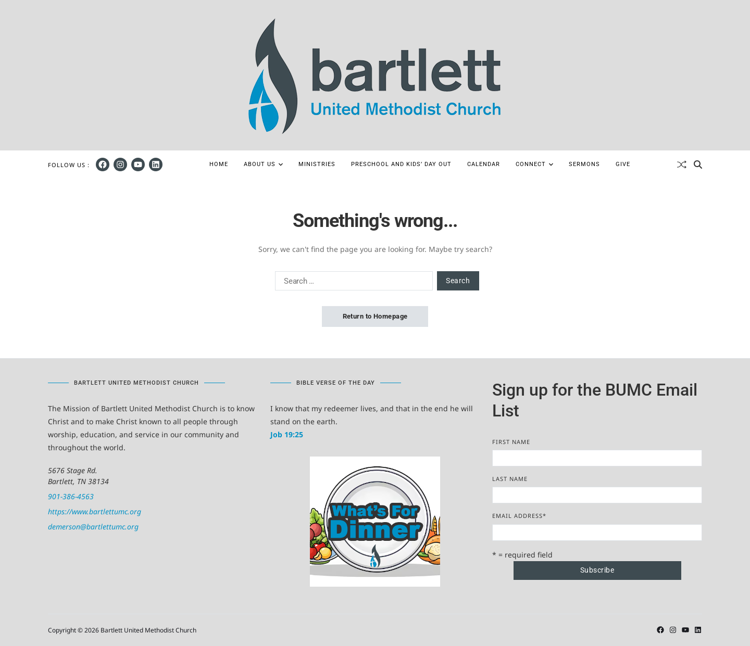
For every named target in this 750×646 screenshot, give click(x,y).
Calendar (483, 164)
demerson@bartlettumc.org (93, 526)
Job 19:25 (286, 434)
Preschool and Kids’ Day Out (401, 164)
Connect (534, 164)
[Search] (698, 164)
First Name (511, 442)
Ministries (316, 164)
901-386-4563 (71, 496)
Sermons (584, 164)
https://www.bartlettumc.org (94, 511)
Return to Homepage (375, 316)
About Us (263, 164)
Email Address (519, 516)
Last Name (510, 479)
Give (623, 164)
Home (218, 164)
